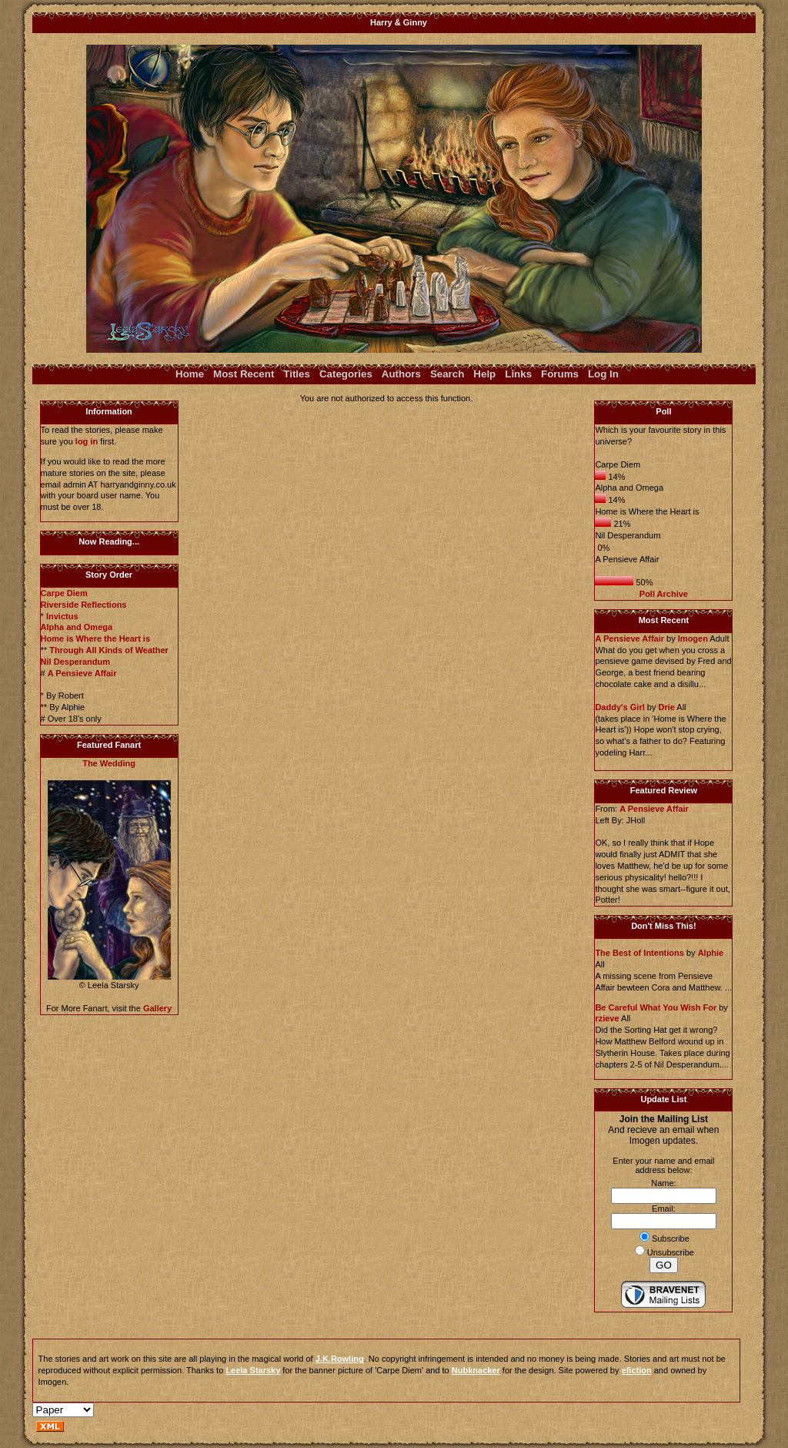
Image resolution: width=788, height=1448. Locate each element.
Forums (560, 374)
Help (484, 374)
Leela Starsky (252, 1370)
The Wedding (108, 763)
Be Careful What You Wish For (655, 1007)
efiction (637, 1370)
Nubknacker (476, 1370)
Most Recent (243, 374)
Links (518, 374)
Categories (345, 374)
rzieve (607, 1018)
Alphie (711, 952)
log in (86, 441)
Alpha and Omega (77, 627)
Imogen (693, 638)
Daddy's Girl (619, 707)
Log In (603, 374)
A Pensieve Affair (82, 673)
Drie (666, 707)
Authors (401, 374)
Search (447, 374)
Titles (296, 374)
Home (189, 374)
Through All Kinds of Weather (109, 650)
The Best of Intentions (639, 952)
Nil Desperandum (75, 661)
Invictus (62, 616)
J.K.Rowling (340, 1358)
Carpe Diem (64, 593)
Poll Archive (663, 593)
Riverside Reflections (84, 604)
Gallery (157, 1008)
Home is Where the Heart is (95, 638)
